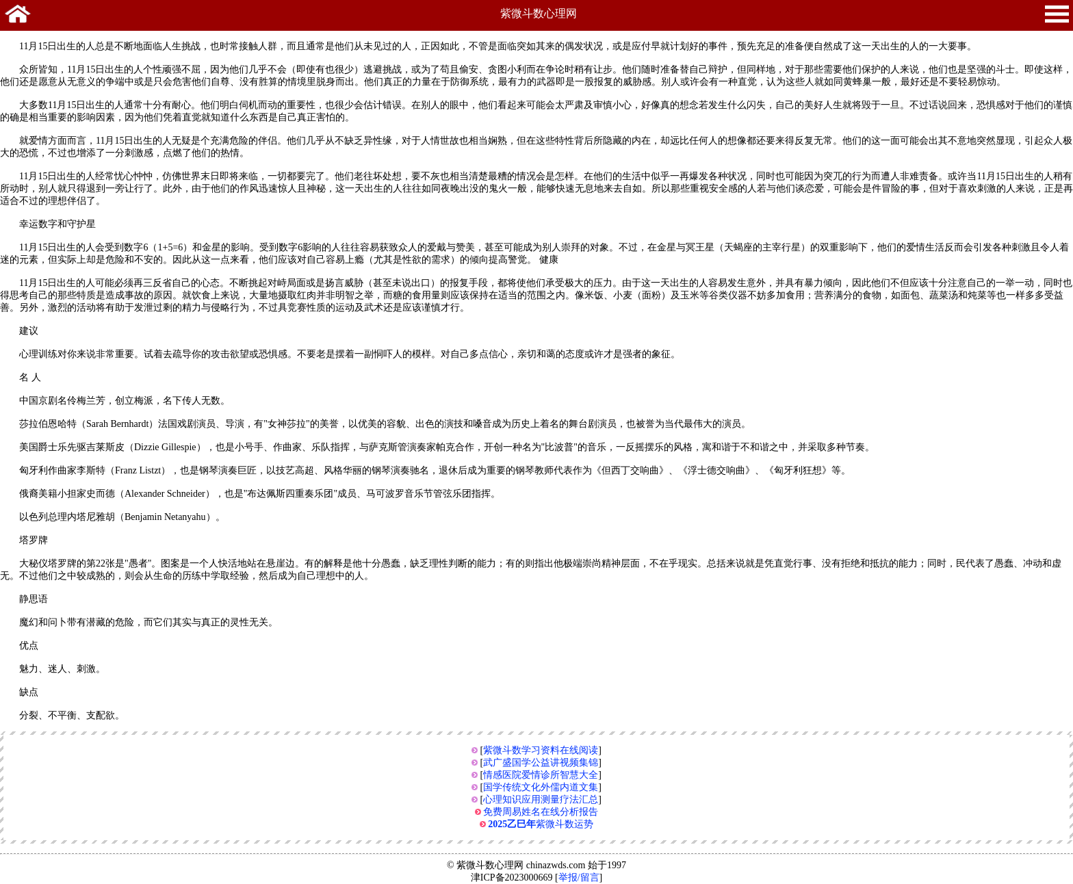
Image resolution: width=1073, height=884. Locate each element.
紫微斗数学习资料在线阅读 (540, 750)
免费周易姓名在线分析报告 (540, 812)
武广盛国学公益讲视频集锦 (540, 762)
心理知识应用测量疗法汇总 (540, 799)
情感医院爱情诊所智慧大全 (540, 775)
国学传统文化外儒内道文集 (540, 787)
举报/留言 (578, 877)
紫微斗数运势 (540, 824)
